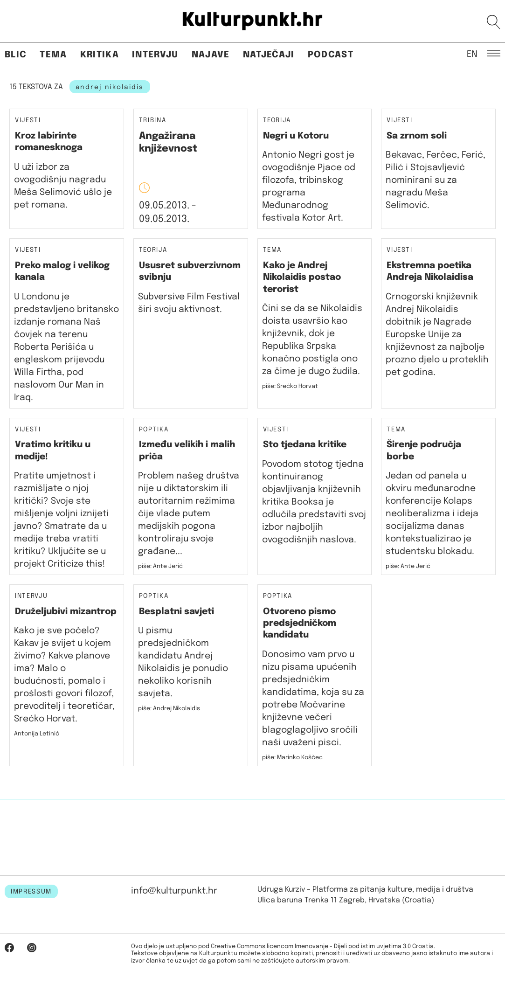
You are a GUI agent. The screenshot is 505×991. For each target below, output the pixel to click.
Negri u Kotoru (296, 136)
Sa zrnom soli (417, 136)
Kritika (99, 54)
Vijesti (28, 121)
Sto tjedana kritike (304, 444)
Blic (16, 54)
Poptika (154, 430)
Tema (53, 54)
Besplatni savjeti (176, 611)
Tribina (152, 121)
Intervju (155, 54)
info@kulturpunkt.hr (174, 891)
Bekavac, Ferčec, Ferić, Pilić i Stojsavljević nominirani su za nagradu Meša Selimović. (435, 180)
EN (472, 53)
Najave (211, 54)
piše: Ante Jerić (160, 566)
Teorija (277, 121)
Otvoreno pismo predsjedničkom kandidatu (299, 623)
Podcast (330, 54)
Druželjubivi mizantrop (66, 611)
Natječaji (269, 54)
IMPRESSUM (31, 891)
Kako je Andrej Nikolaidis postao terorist (302, 277)
